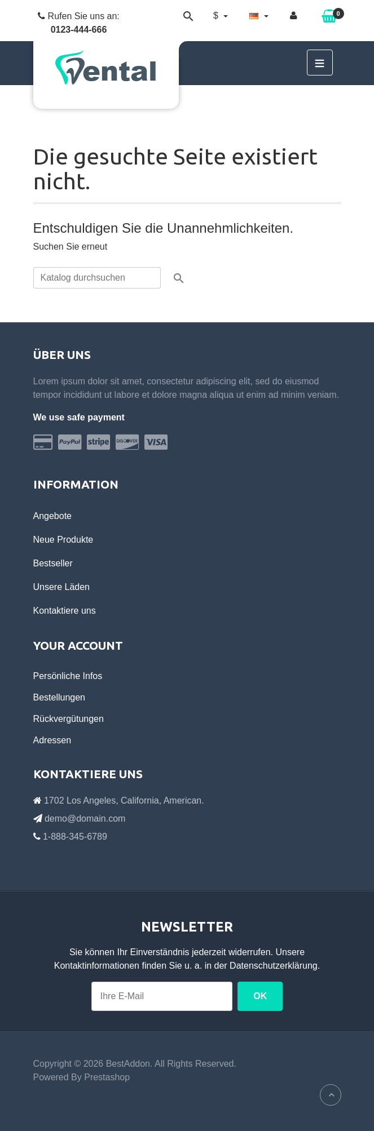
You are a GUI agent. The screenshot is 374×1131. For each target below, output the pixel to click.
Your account (78, 645)
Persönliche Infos (68, 676)
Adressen (52, 740)
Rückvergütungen (68, 719)
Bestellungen (59, 697)
